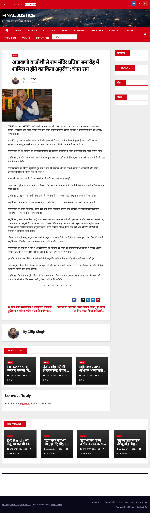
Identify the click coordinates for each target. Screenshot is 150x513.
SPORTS (114, 30)
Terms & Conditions (125, 507)
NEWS (17, 30)
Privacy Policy (110, 502)
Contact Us (142, 507)
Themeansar (56, 505)
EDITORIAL (49, 30)
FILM (64, 30)
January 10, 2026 (19, 449)
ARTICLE (32, 30)
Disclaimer (123, 502)
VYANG (26, 38)
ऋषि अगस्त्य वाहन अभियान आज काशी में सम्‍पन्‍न (92, 370)
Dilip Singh (31, 78)
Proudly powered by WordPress (16, 505)
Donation (42, 38)
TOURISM (10, 38)
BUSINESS (79, 30)
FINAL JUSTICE (18, 15)
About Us (96, 502)
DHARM (129, 30)
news (15, 55)
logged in (24, 403)
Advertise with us (139, 502)
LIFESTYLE (97, 30)
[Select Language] (64, 36)
